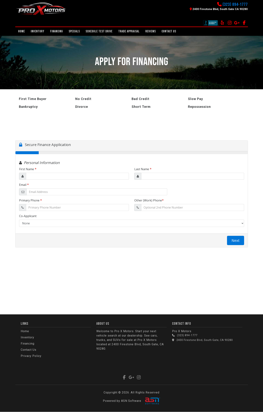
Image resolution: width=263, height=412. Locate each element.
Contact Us (169, 31)
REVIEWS (150, 31)
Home (21, 31)
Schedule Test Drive (99, 31)
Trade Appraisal (129, 31)
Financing (56, 31)
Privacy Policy (31, 356)
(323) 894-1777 (235, 4)
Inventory (37, 31)
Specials (74, 31)
